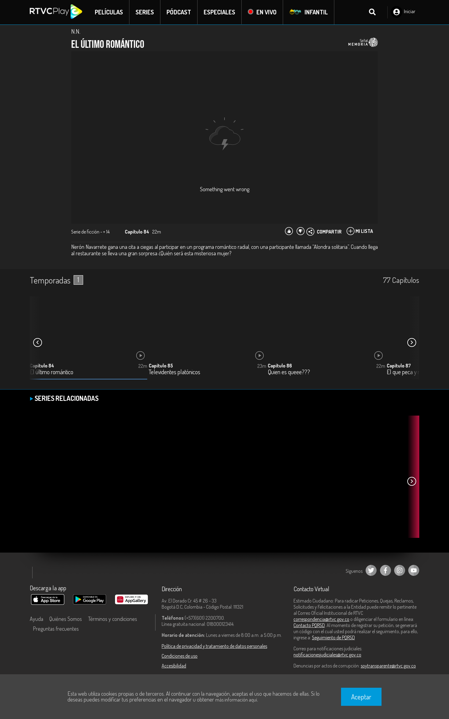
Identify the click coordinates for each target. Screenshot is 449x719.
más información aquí (236, 700)
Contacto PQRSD (309, 625)
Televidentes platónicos (174, 372)
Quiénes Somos (65, 618)
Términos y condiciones (112, 618)
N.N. (75, 31)
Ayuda (36, 618)
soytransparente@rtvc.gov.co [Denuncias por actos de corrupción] (388, 666)
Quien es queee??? (289, 372)
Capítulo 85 (161, 366)
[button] (411, 342)
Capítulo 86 (280, 366)
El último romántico (51, 372)
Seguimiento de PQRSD (333, 637)
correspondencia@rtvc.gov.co (321, 619)
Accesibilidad (174, 666)
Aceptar (361, 696)
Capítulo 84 (42, 366)
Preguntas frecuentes (56, 628)
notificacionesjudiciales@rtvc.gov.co (327, 655)
